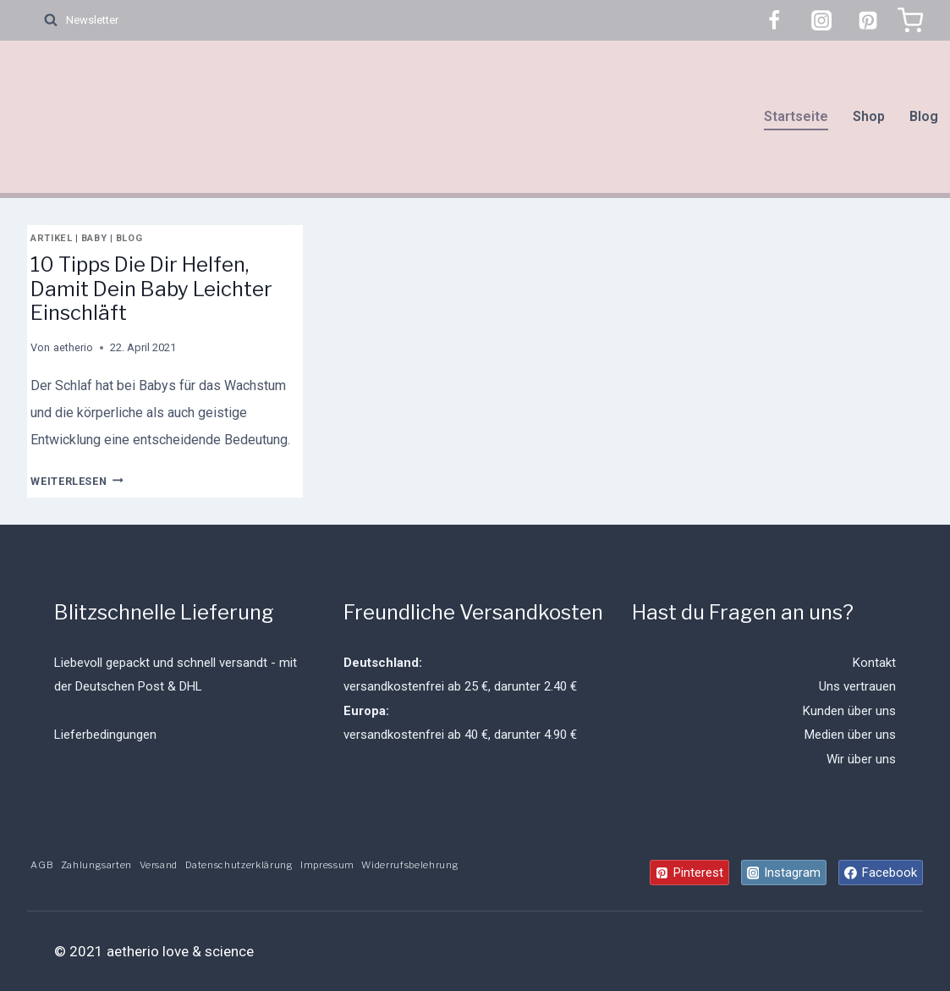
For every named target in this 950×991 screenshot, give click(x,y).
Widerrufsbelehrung (410, 865)
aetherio (73, 347)
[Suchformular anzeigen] (42, 20)
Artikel (51, 238)
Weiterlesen (76, 481)
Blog (923, 116)
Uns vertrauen (857, 686)
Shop (869, 116)
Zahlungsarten (97, 865)
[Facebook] (774, 20)
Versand (159, 865)
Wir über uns (861, 759)
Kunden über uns (849, 710)
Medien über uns (850, 734)
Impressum (327, 865)
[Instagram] (821, 20)
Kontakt (874, 662)
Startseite (796, 116)
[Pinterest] (868, 20)
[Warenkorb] (910, 20)
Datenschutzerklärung (239, 865)
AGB (41, 865)
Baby (94, 238)
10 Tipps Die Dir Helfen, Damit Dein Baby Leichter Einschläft (151, 289)
